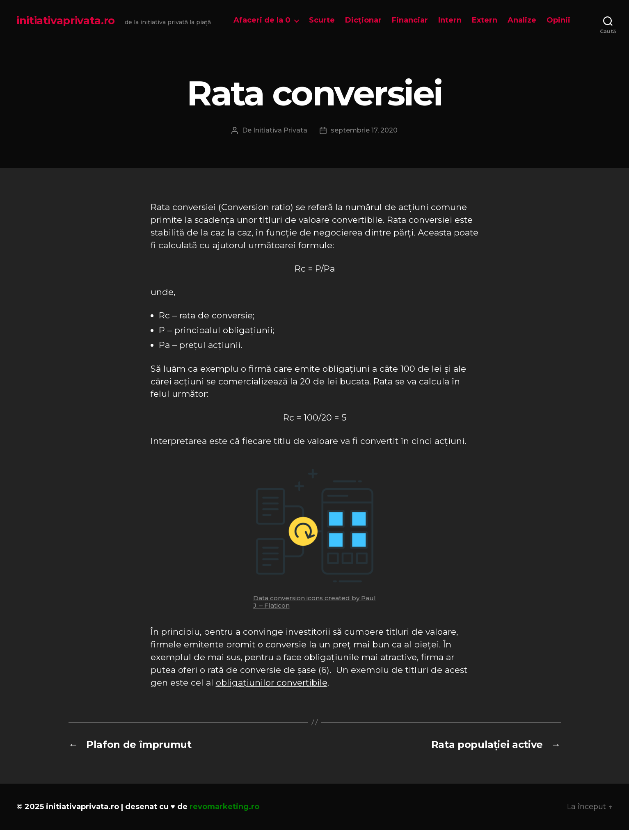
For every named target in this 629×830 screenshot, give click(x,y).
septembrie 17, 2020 (364, 130)
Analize (522, 20)
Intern (450, 20)
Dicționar (363, 20)
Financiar (410, 20)
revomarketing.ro (224, 806)
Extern (484, 20)
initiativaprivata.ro (65, 20)
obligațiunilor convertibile (271, 682)
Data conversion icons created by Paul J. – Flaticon (314, 601)
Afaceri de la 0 (261, 20)
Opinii (558, 20)
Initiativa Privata (280, 130)
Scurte (322, 20)
